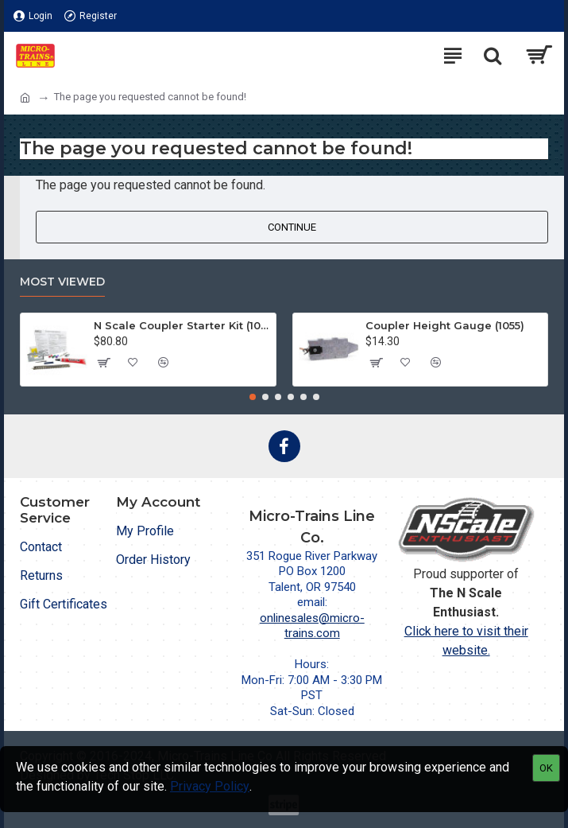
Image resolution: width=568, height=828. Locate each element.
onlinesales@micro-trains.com (312, 626)
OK (546, 768)
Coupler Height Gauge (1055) (444, 325)
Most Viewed (62, 282)
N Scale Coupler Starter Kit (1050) (182, 325)
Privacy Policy (209, 786)
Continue (292, 227)
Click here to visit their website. (466, 641)
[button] (252, 397)
